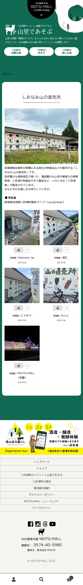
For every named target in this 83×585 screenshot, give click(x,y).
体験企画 (16, 52)
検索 (41, 579)
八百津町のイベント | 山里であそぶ (42, 475)
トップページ (42, 462)
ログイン (7, 74)
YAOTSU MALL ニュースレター (41, 501)
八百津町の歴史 (41, 481)
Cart (64, 577)
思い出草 (67, 52)
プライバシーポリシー (42, 494)
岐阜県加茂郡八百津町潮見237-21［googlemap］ (35, 202)
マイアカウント (41, 508)
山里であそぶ (48, 34)
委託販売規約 (42, 488)
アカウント (14, 579)
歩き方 (41, 52)
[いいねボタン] (18, 250)
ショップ (41, 468)
